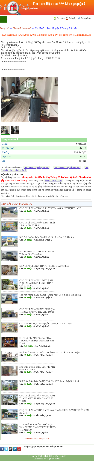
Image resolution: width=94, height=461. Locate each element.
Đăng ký (72, 18)
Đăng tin (61, 18)
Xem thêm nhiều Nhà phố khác (37, 438)
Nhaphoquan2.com (53, 180)
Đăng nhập (86, 18)
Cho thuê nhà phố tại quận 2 (36, 167)
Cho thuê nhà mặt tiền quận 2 (67, 167)
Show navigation (3, 19)
